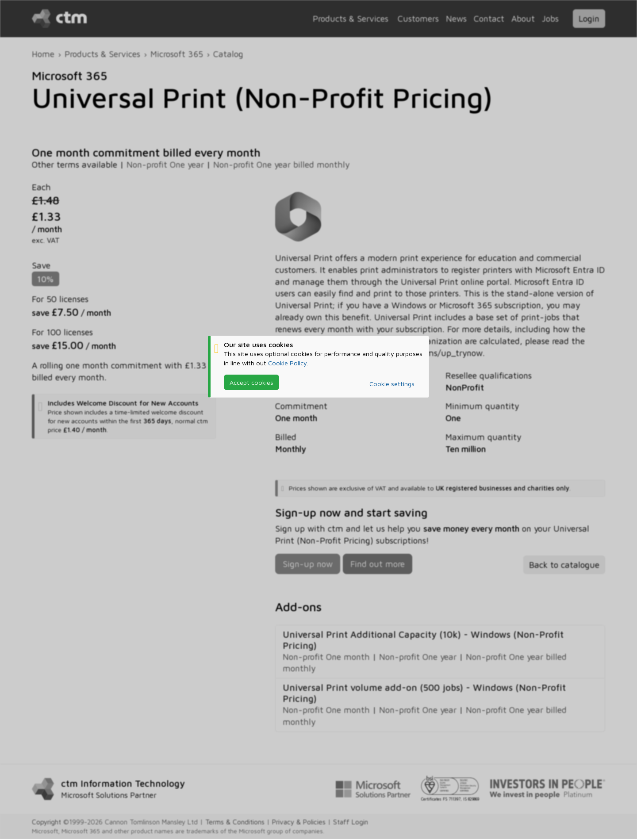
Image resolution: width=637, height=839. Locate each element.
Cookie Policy (287, 362)
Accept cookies (251, 382)
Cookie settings (391, 383)
